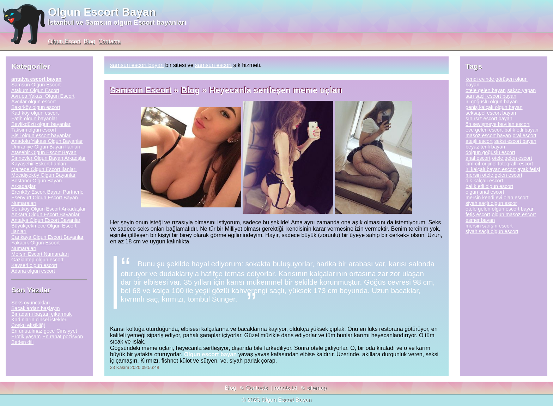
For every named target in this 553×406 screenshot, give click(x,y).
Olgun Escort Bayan (102, 12)
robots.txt (285, 388)
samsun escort (213, 65)
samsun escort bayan (137, 65)
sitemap (317, 388)
